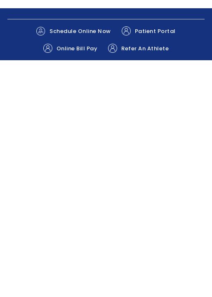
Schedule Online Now (73, 31)
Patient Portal (149, 30)
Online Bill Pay (70, 48)
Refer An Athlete (138, 48)
